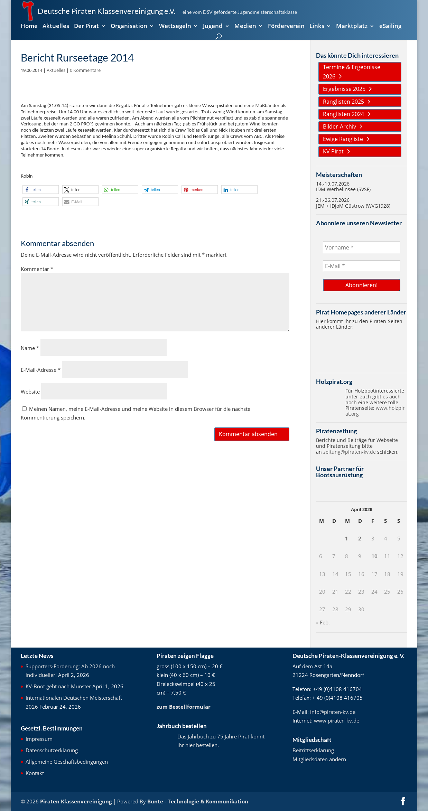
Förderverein (286, 26)
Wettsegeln (175, 26)
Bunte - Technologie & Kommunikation (197, 801)
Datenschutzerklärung (52, 750)
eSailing (390, 26)
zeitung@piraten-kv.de (349, 452)
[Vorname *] (361, 247)
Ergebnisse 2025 (344, 89)
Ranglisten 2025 (343, 101)
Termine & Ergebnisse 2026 (351, 71)
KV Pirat (333, 151)
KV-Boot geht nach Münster (58, 686)
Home (29, 26)
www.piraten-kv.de (336, 720)
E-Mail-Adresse (41, 369)
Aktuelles (56, 26)
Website (30, 391)
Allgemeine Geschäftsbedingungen (67, 761)
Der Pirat (86, 26)
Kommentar (37, 268)
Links (316, 26)
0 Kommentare (85, 70)
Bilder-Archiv (339, 126)
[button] (40, 189)
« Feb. (323, 622)
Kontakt (35, 773)
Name (30, 348)
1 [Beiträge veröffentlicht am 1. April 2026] (346, 538)
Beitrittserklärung (313, 750)
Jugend (213, 26)
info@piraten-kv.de (332, 711)
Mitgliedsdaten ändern (319, 759)
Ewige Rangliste (343, 139)
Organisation (129, 26)
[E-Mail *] (361, 266)
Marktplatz (351, 26)
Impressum (39, 738)
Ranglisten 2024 (343, 114)
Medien (245, 26)
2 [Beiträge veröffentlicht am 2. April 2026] (359, 538)
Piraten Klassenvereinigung (76, 801)
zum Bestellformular (184, 706)
